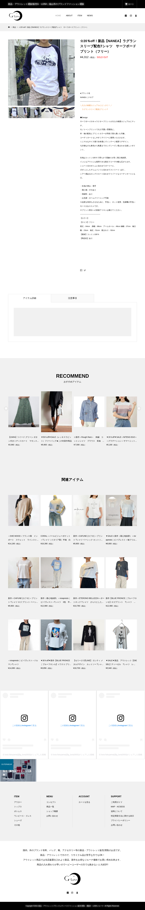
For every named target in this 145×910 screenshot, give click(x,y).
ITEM (79, 15)
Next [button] (72, 69)
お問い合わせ (52, 816)
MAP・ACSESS (118, 807)
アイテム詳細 (29, 298)
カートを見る (84, 802)
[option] (41, 72)
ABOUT (69, 15)
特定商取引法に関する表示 (122, 816)
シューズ (18, 820)
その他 (17, 825)
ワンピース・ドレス (22, 816)
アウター (18, 802)
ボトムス (18, 811)
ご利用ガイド (116, 802)
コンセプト (51, 802)
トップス (18, 807)
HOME (58, 15)
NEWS (90, 15)
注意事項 (72, 298)
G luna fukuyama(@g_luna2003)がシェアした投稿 (24, 754)
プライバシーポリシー (120, 820)
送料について (116, 811)
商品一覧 (50, 807)
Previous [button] (10, 69)
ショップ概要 (52, 811)
